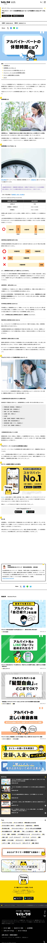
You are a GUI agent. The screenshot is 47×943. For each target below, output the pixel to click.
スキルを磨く (10, 840)
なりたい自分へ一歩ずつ (8, 825)
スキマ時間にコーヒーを (24, 834)
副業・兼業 (17, 831)
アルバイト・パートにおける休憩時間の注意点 (14, 73)
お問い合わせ (5, 935)
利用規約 (17, 937)
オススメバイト (20, 840)
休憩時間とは (7, 65)
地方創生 (13, 834)
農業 (8, 834)
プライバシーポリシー (7, 937)
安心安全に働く (6, 15)
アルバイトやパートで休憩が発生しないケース (14, 70)
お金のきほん (29, 825)
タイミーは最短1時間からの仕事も (12, 75)
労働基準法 (33, 180)
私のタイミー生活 (18, 928)
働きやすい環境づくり (30, 840)
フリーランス (26, 837)
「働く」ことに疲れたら (27, 831)
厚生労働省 (3, 180)
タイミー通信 (6, 928)
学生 (43, 834)
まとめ (5, 77)
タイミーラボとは (22, 930)
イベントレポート (36, 834)
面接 (39, 837)
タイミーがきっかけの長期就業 (33, 828)
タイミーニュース (16, 843)
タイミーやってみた (7, 822)
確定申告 (36, 825)
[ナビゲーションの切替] (45, 2)
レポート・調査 (6, 843)
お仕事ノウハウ (20, 825)
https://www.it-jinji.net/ (8, 578)
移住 (40, 831)
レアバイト (33, 837)
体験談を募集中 (13, 935)
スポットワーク (26, 843)
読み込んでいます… (23, 548)
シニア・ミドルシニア (15, 837)
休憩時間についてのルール (10, 68)
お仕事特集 (30, 928)
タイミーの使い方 (18, 822)
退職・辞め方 (35, 843)
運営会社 (24, 937)
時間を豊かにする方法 (18, 15)
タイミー (3, 497)
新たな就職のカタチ (7, 831)
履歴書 (4, 840)
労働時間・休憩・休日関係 (18, 194)
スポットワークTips (10, 905)
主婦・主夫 (5, 837)
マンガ (4, 834)
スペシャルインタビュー (18, 828)
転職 (36, 831)
